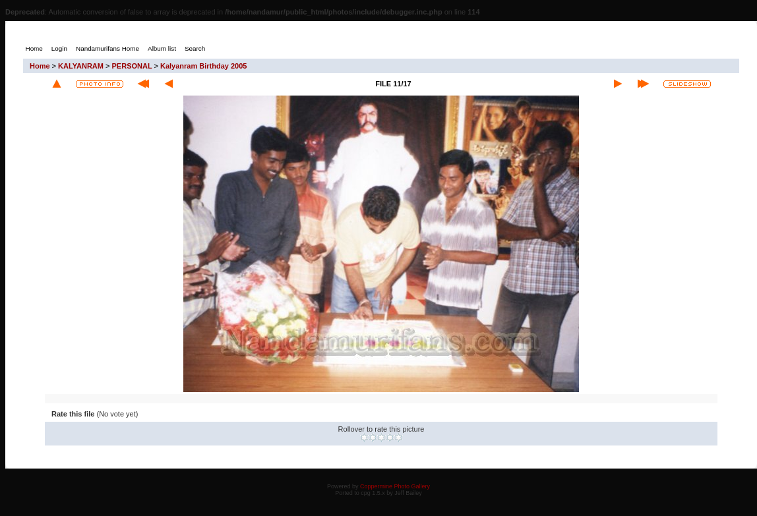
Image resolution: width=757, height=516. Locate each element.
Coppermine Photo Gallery (395, 486)
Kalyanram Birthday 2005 (203, 66)
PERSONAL (132, 66)
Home (40, 66)
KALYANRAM (81, 66)
